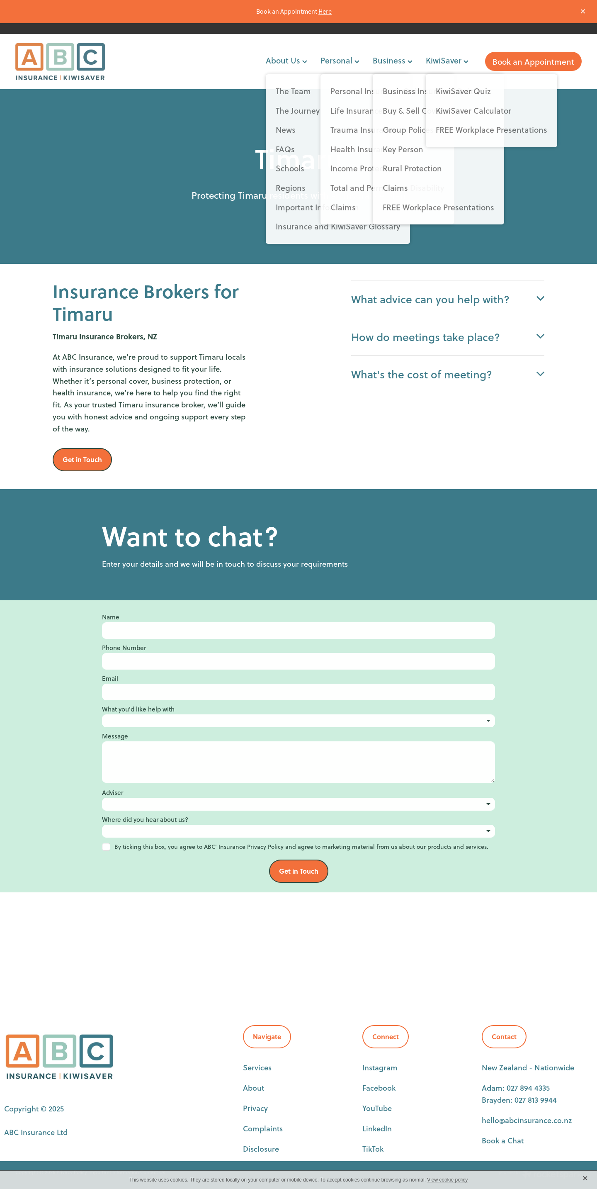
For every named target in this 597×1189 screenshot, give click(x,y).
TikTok (372, 1148)
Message (115, 736)
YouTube (377, 1108)
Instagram (380, 1067)
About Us (286, 60)
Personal (339, 60)
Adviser (112, 792)
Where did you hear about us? (145, 819)
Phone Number (124, 648)
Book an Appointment (533, 61)
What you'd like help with (138, 709)
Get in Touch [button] (82, 459)
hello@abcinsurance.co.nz (527, 1120)
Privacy (255, 1108)
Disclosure (261, 1148)
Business (393, 60)
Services (257, 1067)
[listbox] (298, 720)
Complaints (263, 1128)
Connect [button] (385, 1036)
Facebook (379, 1087)
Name (110, 617)
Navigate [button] (267, 1036)
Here (325, 11)
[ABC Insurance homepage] (72, 61)
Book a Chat (503, 1140)
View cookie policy (447, 1180)
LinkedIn (377, 1128)
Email (110, 678)
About (253, 1087)
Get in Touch (298, 871)
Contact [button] (504, 1036)
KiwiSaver (447, 60)
